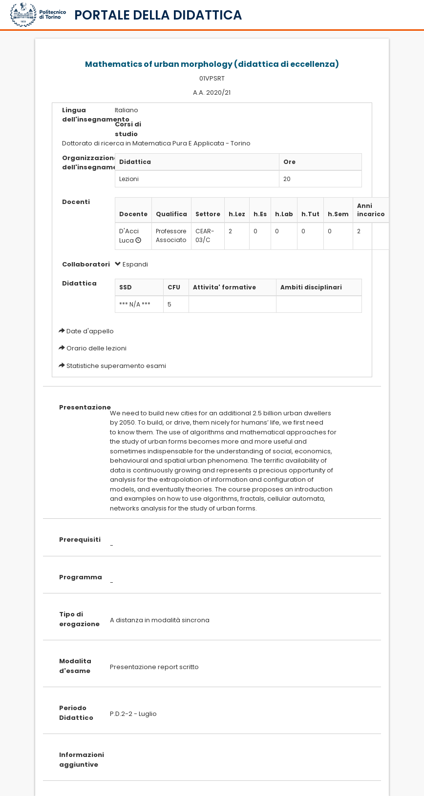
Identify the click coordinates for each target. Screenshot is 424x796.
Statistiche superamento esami (116, 365)
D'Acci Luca (129, 235)
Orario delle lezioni (96, 348)
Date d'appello (90, 331)
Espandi (131, 264)
